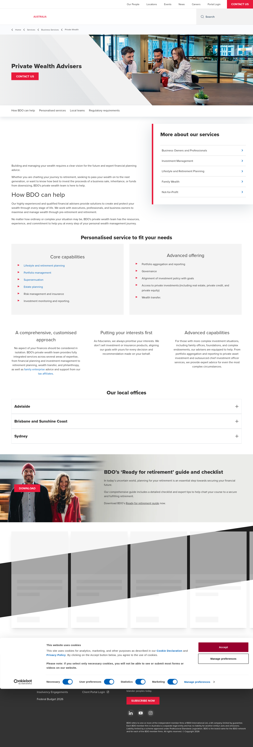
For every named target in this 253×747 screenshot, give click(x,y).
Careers (196, 4)
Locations (152, 4)
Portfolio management (37, 273)
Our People (133, 4)
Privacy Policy (56, 712)
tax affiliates (45, 373)
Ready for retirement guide (142, 503)
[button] (240, 4)
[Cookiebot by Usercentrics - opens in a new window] (22, 740)
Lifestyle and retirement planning (44, 265)
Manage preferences (197, 740)
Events (168, 4)
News (182, 4)
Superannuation (33, 280)
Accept (223, 705)
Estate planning (33, 287)
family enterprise (34, 369)
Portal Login (214, 4)
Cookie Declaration (169, 708)
